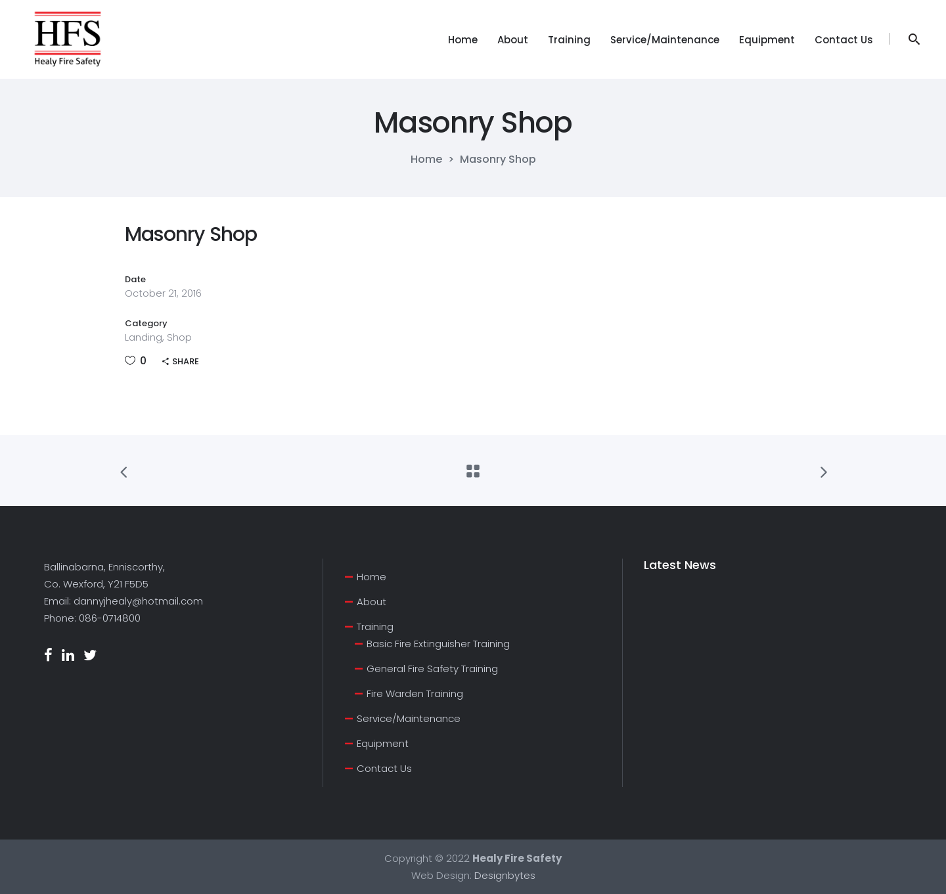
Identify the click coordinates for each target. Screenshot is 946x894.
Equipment (383, 743)
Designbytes (504, 875)
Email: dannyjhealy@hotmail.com (123, 601)
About (371, 601)
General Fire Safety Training (432, 668)
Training (375, 626)
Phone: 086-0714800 (92, 618)
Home (426, 159)
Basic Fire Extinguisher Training (438, 643)
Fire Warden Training (415, 693)
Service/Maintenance (409, 718)
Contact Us (384, 768)
